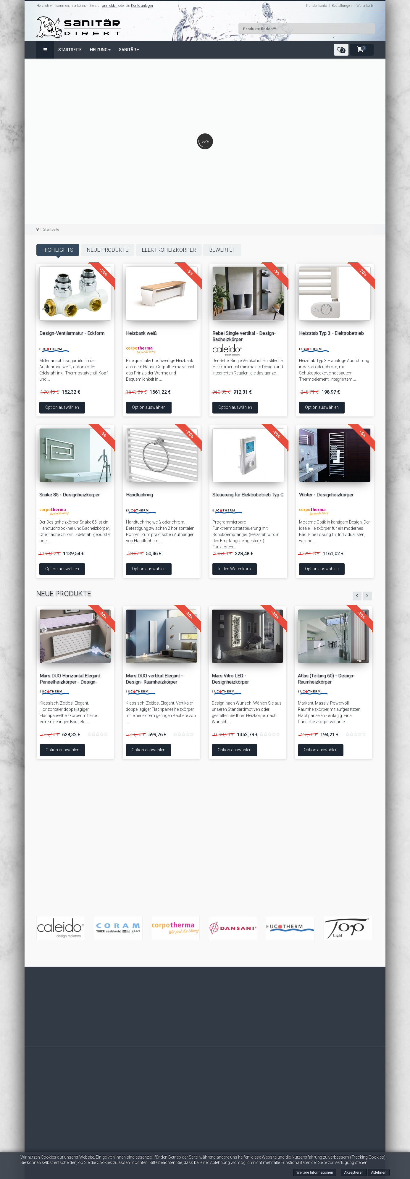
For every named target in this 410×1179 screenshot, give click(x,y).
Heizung (100, 49)
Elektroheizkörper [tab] (169, 250)
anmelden (109, 6)
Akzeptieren (354, 1172)
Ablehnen (378, 1172)
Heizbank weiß (141, 333)
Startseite (70, 49)
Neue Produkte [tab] (107, 250)
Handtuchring (112, 495)
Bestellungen (342, 6)
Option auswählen (84, 407)
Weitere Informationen (314, 1172)
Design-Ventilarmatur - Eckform (93, 333)
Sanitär (129, 49)
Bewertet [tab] (222, 250)
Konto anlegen (142, 6)
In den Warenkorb (260, 568)
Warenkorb (364, 6)
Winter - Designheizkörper (299, 495)
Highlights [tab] (57, 250)
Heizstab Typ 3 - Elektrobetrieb (331, 323)
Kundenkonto (316, 6)
